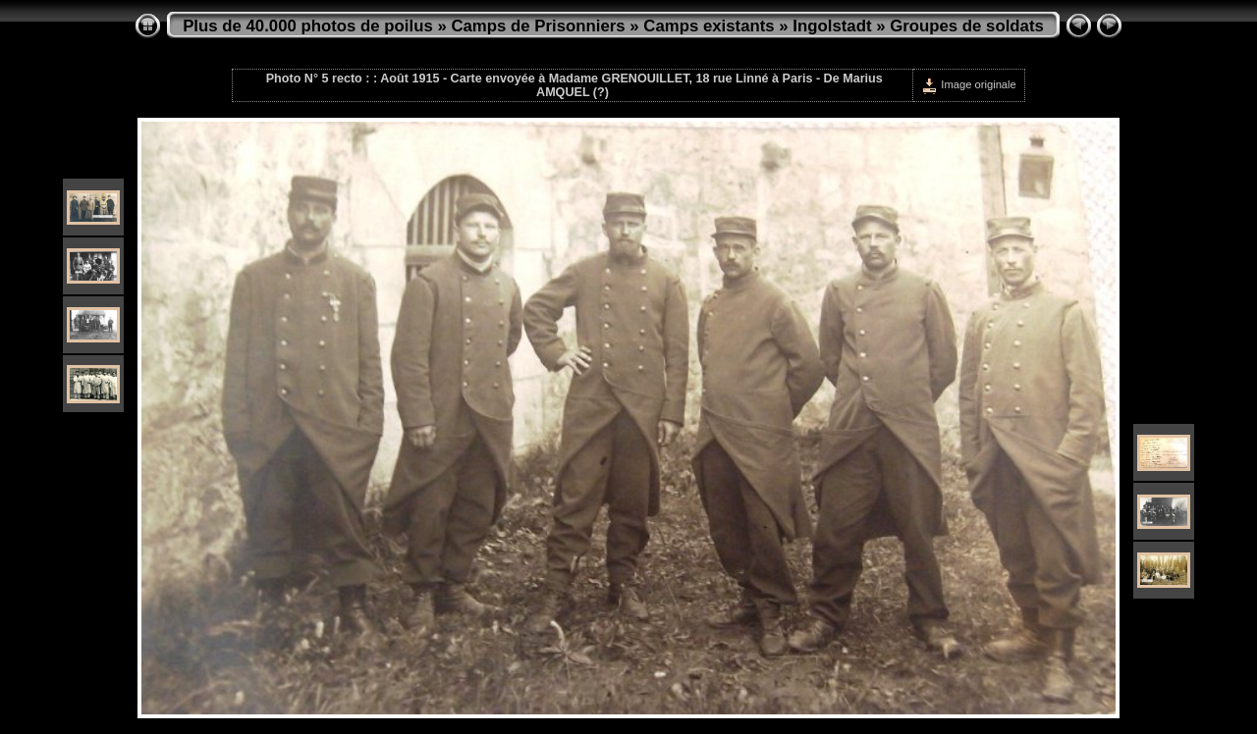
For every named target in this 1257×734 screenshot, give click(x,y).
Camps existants (708, 26)
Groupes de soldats (967, 26)
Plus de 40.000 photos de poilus (308, 26)
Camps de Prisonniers (538, 26)
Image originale (968, 84)
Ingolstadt (831, 26)
